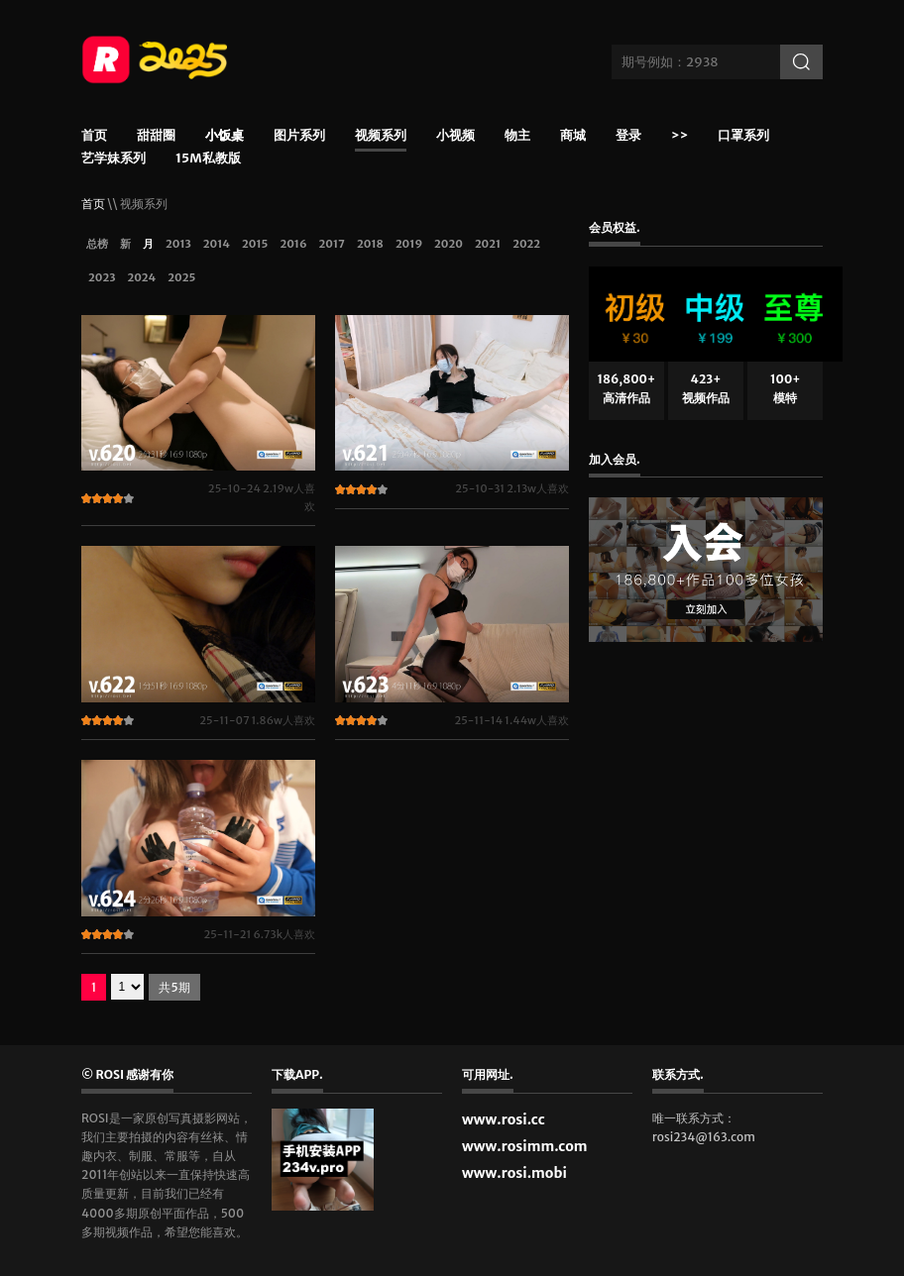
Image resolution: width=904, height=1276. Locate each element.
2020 (448, 244)
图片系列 (299, 136)
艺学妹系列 (113, 159)
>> (679, 136)
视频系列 (380, 136)
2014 (216, 244)
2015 (255, 244)
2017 (332, 244)
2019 (409, 244)
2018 (370, 244)
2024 (141, 277)
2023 (101, 277)
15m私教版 (208, 159)
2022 (526, 244)
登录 (628, 136)
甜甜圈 (156, 136)
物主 (517, 136)
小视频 (455, 136)
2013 (178, 244)
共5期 (174, 987)
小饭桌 (224, 139)
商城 (573, 136)
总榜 (97, 244)
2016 (293, 244)
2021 (488, 244)
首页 (94, 136)
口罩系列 (743, 136)
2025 (181, 277)
